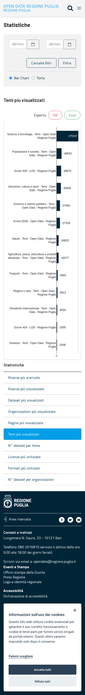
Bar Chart (21, 77)
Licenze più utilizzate (24, 456)
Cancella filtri (41, 62)
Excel (72, 115)
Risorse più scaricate (24, 377)
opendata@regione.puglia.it (55, 561)
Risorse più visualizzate (26, 388)
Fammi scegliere (21, 656)
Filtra (67, 62)
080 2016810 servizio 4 (36, 546)
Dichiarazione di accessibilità (25, 596)
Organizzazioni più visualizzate (32, 411)
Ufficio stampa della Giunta (24, 572)
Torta (41, 77)
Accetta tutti (42, 669)
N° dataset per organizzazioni (31, 479)
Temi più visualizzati (23, 434)
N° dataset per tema (24, 445)
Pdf (55, 115)
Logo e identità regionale (22, 581)
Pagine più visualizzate (25, 422)
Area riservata (17, 519)
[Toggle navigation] (77, 7)
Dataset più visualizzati (26, 400)
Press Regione (14, 577)
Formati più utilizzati (24, 468)
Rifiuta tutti (42, 681)
